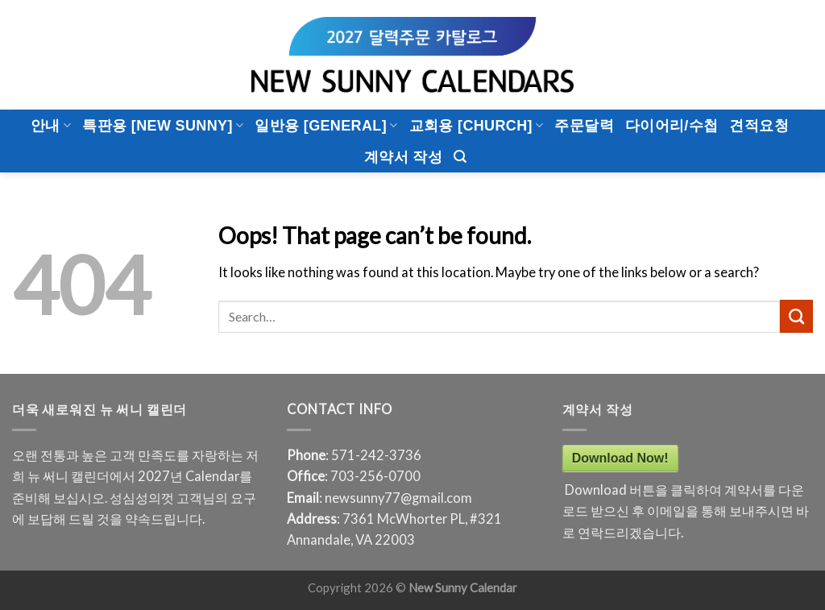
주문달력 (583, 126)
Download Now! (620, 458)
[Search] (460, 156)
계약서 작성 (403, 157)
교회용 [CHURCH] (476, 126)
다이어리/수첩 (672, 126)
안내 (51, 126)
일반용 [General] (326, 126)
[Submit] (796, 316)
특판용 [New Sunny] (162, 126)
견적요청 (758, 126)
